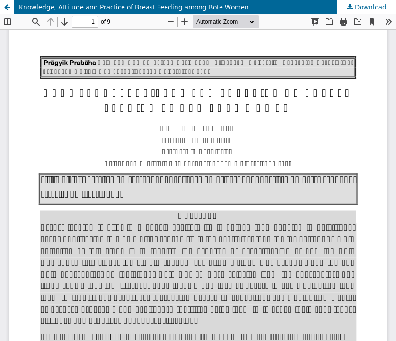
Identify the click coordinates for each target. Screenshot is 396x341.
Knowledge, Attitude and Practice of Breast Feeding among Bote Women (134, 6)
